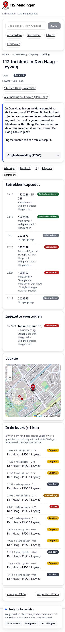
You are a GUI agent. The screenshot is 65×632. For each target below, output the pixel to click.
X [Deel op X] (36, 168)
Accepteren (13, 623)
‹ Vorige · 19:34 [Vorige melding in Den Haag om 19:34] (16, 594)
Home (5, 54)
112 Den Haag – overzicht (19, 88)
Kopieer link (10, 175)
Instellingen (48, 623)
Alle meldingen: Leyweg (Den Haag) (26, 97)
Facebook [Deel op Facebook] (25, 168)
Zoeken (54, 26)
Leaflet (38, 416)
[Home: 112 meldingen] (18, 5)
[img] (33, 390)
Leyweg (34, 54)
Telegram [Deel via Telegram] (47, 168)
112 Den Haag (19, 54)
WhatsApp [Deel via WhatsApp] (9, 168)
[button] (33, 389)
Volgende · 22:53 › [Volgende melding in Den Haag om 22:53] (48, 594)
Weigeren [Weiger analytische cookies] (30, 623)
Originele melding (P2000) (24, 155)
